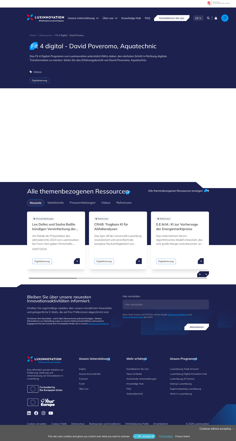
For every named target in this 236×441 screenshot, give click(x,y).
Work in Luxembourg (181, 393)
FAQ (147, 18)
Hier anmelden (131, 296)
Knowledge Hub (131, 18)
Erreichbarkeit (160, 423)
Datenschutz (78, 423)
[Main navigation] (224, 18)
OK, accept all (144, 436)
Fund (81, 383)
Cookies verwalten (37, 423)
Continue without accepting (216, 428)
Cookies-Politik (59, 423)
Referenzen (124, 202)
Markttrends (56, 202)
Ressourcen (45, 35)
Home (33, 35)
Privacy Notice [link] (182, 436)
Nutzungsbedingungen (133, 317)
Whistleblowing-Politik (137, 423)
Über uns (108, 18)
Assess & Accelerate (90, 373)
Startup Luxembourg (181, 383)
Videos (105, 202)
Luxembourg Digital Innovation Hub (188, 373)
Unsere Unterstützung (81, 18)
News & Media (134, 373)
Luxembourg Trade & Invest (184, 368)
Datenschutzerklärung (98, 323)
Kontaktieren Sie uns (171, 18)
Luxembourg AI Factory (182, 378)
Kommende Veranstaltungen (142, 378)
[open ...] (77, 261)
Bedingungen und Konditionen (105, 423)
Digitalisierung (39, 80)
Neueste (35, 203)
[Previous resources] (200, 274)
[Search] (208, 18)
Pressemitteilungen (82, 202)
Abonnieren (197, 327)
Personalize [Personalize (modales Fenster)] (166, 436)
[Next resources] (206, 274)
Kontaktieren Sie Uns (138, 368)
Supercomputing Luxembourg (185, 388)
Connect (83, 378)
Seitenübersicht (135, 393)
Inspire (82, 368)
